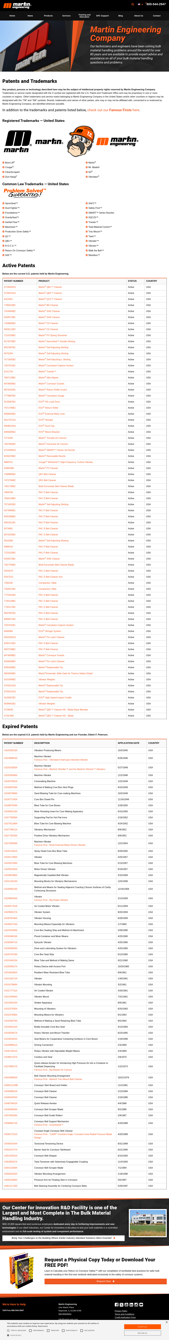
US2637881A (10, 781)
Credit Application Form (125, 1317)
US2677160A (10, 799)
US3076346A (10, 918)
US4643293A (10, 1097)
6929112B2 (10, 329)
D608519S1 (10, 426)
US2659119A (10, 811)
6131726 (8, 371)
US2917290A (10, 857)
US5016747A (10, 1149)
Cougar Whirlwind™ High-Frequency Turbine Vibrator (65, 462)
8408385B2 (10, 432)
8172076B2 (10, 341)
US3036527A (10, 966)
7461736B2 (10, 486)
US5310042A (10, 1156)
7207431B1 (10, 365)
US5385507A (10, 1162)
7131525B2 (10, 553)
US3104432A (10, 960)
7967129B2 (10, 377)
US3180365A (10, 972)
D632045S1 (10, 637)
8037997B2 (10, 613)
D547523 (8, 577)
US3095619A (10, 889)
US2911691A (10, 851)
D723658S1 (10, 450)
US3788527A (10, 1066)
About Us (138, 16)
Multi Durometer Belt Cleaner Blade (56, 486)
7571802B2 (10, 359)
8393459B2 (10, 667)
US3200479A (10, 1021)
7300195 (8, 583)
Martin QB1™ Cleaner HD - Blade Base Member (63, 709)
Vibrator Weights (46, 679)
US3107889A (10, 984)
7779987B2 (10, 396)
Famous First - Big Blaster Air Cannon (53, 1070)
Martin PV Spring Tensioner (52, 335)
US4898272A (10, 1123)
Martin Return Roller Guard (52, 389)
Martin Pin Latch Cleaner (51, 637)
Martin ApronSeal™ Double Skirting (56, 341)
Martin (17, 5)
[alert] (84, 1330)
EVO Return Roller (48, 408)
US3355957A (10, 1033)
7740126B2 (10, 601)
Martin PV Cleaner (48, 468)
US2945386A (10, 875)
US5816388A (10, 1180)
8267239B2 (10, 649)
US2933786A (10, 863)
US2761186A (10, 823)
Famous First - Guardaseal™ (48, 1125)
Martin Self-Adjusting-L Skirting (54, 359)
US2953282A (10, 869)
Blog (120, 16)
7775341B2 (10, 595)
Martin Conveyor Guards (51, 383)
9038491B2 (10, 703)
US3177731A (10, 990)
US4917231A (10, 1134)
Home (12, 16)
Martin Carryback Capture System (56, 365)
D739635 (8, 709)
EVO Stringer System (49, 631)
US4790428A (10, 1115)
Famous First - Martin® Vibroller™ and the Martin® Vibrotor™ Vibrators (69, 769)
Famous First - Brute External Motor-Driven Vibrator (60, 845)
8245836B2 (10, 661)
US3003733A (10, 924)
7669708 (8, 492)
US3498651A (10, 1045)
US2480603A (10, 758)
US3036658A (10, 948)
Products (48, 16)
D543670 (8, 571)
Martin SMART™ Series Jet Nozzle (56, 450)
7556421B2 (10, 589)
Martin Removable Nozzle (51, 456)
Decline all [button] (143, 1333)
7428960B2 (10, 323)
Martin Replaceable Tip (50, 667)
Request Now (104, 1281)
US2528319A (10, 750)
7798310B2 (10, 305)
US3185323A (10, 1002)
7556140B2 (10, 498)
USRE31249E (11, 1085)
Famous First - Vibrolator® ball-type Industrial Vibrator (61, 760)
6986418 (8, 546)
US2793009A (10, 843)
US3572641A (10, 1051)
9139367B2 (10, 402)
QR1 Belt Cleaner (47, 474)
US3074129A (10, 954)
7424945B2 (10, 311)
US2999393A (10, 898)
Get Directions (65, 1314)
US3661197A (10, 1057)
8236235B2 (10, 456)
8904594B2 (10, 673)
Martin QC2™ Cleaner (50, 299)
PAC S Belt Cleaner (48, 492)
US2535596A (10, 775)
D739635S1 (10, 287)
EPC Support (102, 16)
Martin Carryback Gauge (51, 396)
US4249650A (10, 1077)
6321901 (8, 299)
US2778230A (10, 835)
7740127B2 (10, 607)
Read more (43, 1326)
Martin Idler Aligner (48, 377)
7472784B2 (10, 480)
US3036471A (10, 942)
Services (66, 16)
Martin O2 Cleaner (48, 323)
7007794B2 (10, 565)
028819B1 (9, 468)
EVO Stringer (45, 420)
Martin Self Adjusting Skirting (53, 347)
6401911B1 (10, 522)
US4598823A (10, 1091)
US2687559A (10, 805)
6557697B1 (10, 347)
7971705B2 (10, 408)
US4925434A (10, 1143)
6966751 (8, 462)
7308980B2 (10, 474)
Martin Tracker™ (47, 371)
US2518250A (10, 767)
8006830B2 (10, 414)
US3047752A (10, 906)
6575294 (8, 353)
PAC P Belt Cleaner (48, 510)
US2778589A (10, 817)
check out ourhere (113, 110)
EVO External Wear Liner (51, 414)
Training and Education (85, 16)
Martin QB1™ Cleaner (50, 287)
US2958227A (10, 912)
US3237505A (10, 1009)
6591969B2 (10, 516)
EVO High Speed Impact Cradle (55, 697)
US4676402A (10, 1103)
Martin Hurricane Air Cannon (53, 444)
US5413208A (10, 1168)
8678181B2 (10, 389)
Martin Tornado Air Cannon (52, 438)
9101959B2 (10, 679)
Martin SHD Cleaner (49, 311)
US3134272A (10, 978)
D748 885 (9, 716)
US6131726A (10, 1186)
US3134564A (10, 996)
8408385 (8, 631)
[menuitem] (17, 5)
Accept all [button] (142, 1327)
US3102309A (10, 930)
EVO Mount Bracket (49, 432)
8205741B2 (10, 643)
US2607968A (10, 793)
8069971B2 (10, 619)
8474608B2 (10, 383)
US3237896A (10, 1015)
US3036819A (10, 936)
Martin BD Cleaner (48, 305)
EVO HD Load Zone (49, 402)
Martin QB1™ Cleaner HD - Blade (55, 716)
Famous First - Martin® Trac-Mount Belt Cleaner (58, 1079)
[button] (57, 1335)
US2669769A (10, 787)
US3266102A (10, 1027)
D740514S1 (10, 293)
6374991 (8, 528)
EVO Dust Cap (46, 426)
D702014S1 (10, 691)
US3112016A (10, 881)
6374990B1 (10, 510)
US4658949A (10, 1109)
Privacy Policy (121, 1311)
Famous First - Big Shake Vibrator (51, 900)
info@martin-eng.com (68, 1319)
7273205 (8, 438)
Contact (157, 16)
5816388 (8, 540)
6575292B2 (10, 534)
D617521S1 (10, 420)
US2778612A (10, 829)
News (30, 16)
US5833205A (10, 1174)
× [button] (166, 1322)
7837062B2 (10, 444)
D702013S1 (10, 685)
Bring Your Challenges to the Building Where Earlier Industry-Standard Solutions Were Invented (62, 1238)
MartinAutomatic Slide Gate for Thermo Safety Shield (65, 673)
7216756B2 (10, 335)
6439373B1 (10, 317)
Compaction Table (47, 583)
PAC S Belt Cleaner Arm (50, 577)
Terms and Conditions (124, 1314)
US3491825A (10, 1039)
